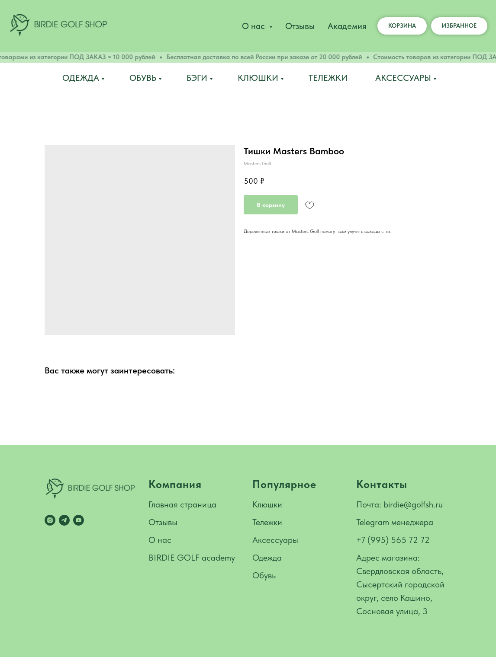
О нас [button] (254, 26)
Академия (347, 26)
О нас (159, 540)
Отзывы (300, 26)
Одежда (80, 78)
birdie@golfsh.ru (413, 504)
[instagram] (50, 520)
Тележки (328, 78)
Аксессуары (403, 78)
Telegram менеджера (394, 522)
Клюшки (258, 78)
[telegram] (64, 520)
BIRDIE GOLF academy (191, 557)
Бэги (197, 78)
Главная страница (182, 504)
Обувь (142, 78)
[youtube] (78, 520)
